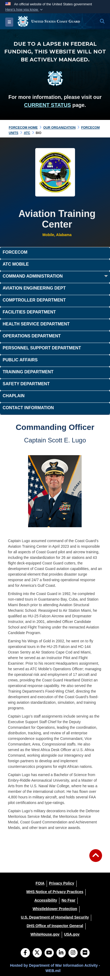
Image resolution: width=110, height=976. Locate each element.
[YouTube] (49, 953)
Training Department (28, 372)
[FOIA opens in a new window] (40, 883)
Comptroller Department (34, 300)
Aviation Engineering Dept (34, 288)
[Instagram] (73, 953)
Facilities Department (29, 312)
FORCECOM (15, 252)
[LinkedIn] (61, 953)
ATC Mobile (16, 264)
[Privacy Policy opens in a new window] (61, 883)
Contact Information (28, 407)
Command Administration (33, 276)
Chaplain (14, 395)
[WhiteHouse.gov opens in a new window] (45, 934)
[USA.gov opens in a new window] (72, 934)
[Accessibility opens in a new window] (45, 900)
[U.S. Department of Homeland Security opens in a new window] (55, 917)
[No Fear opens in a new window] (68, 900)
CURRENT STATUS (47, 105)
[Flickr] (85, 953)
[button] (24, 9)
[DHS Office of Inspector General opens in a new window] (55, 926)
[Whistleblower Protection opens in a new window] (55, 909)
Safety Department (26, 384)
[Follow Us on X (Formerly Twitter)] (37, 953)
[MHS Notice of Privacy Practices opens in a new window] (55, 892)
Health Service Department (36, 324)
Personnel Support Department (42, 348)
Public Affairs (20, 360)
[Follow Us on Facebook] (25, 953)
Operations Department (32, 336)
